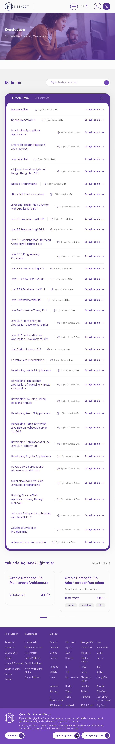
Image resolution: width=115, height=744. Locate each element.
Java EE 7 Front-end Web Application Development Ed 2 (29, 323)
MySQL (69, 648)
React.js (85, 686)
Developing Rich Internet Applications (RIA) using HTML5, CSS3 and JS (30, 385)
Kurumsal (9, 648)
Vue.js (68, 691)
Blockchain (102, 648)
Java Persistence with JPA (26, 300)
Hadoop (54, 667)
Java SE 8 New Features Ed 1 (27, 279)
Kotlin (100, 672)
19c (100, 605)
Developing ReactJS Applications (31, 413)
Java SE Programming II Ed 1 (27, 219)
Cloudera (86, 653)
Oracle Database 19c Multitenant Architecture (29, 580)
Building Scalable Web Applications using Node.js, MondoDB (27, 499)
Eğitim (8, 658)
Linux (52, 677)
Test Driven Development (104, 698)
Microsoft (70, 642)
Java (99, 642)
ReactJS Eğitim (19, 109)
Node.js (69, 686)
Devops (54, 658)
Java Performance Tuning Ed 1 (29, 310)
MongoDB (102, 677)
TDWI (84, 667)
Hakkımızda (31, 642)
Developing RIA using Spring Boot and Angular (28, 401)
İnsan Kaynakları (33, 648)
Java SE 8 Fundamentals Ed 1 (28, 289)
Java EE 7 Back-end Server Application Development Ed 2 (29, 337)
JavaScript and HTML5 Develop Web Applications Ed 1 (30, 207)
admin (71, 605)
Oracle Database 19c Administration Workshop (84, 580)
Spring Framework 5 (23, 120)
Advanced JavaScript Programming (23, 530)
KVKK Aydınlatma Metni (34, 670)
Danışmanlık (11, 653)
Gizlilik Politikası (33, 663)
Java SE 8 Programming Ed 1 (27, 268)
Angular (101, 686)
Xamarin (85, 697)
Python (84, 691)
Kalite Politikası (33, 658)
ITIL (67, 672)
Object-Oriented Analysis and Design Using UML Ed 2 (28, 171)
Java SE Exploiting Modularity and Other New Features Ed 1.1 (31, 242)
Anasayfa (10, 642)
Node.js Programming (24, 184)
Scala (68, 697)
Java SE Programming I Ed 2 (27, 229)
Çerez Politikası (33, 677)
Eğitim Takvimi (12, 669)
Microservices (72, 677)
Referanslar (31, 653)
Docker (69, 658)
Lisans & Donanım (14, 663)
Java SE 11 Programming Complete (25, 256)
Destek (8, 674)
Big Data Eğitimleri (101, 707)
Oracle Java (39, 36)
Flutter (100, 658)
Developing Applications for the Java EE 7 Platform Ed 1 (30, 444)
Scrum (53, 653)
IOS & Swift (87, 705)
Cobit (100, 653)
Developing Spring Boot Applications (25, 132)
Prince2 (54, 691)
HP (66, 667)
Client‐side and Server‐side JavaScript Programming (27, 483)
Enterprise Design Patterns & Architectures (28, 147)
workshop (86, 605)
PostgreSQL (87, 642)
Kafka (84, 672)
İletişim (8, 679)
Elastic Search (84, 660)
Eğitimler (15, 36)
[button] (43, 617)
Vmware (54, 686)
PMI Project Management (57, 707)
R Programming (57, 698)
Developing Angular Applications (31, 456)
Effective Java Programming (27, 360)
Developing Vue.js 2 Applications (31, 370)
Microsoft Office (86, 679)
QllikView (101, 691)
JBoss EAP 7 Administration (27, 194)
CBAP (68, 653)
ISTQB (53, 672)
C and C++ (86, 648)
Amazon (54, 648)
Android (69, 705)
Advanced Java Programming (28, 542)
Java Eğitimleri (19, 159)
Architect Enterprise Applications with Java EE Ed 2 (31, 515)
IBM (98, 667)
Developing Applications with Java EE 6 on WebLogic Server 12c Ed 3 (29, 428)
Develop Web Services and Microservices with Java (27, 469)
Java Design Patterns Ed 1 (26, 349)
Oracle (26, 36)
